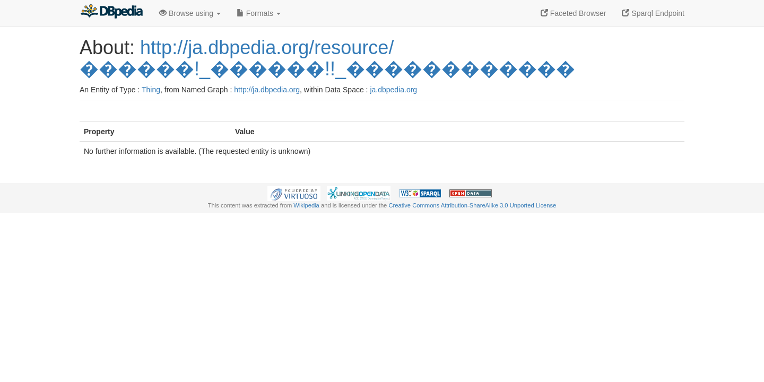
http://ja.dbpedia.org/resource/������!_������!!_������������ (327, 58)
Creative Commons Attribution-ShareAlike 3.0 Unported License (472, 205)
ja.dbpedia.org (393, 89)
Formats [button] (259, 13)
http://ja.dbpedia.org (267, 89)
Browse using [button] (190, 13)
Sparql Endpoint (653, 13)
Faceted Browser (573, 13)
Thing (151, 89)
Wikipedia (306, 205)
